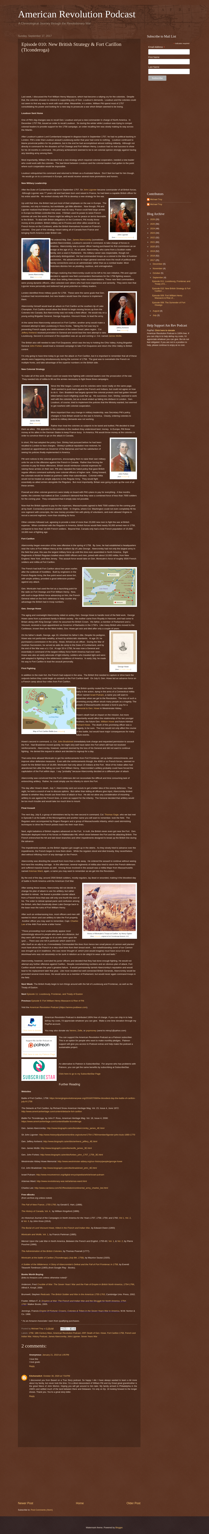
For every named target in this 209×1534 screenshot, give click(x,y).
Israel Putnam (97, 695)
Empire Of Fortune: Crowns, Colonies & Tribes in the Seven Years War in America (79, 1311)
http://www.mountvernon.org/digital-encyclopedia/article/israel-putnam (70, 1174)
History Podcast (39, 1336)
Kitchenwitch (35, 1376)
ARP (84, 1333)
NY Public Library (124, 669)
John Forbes (36, 346)
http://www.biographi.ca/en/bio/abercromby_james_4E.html (75, 1128)
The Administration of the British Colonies (41, 1251)
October (157, 273)
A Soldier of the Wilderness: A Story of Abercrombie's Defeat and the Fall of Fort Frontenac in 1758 (69, 1264)
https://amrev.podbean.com (73, 1007)
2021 (152, 242)
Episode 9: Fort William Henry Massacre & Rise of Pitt (57, 1001)
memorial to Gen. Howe (87, 708)
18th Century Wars (43, 1333)
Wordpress (125, 476)
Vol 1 (121, 1218)
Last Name (153, 67)
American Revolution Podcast (77, 14)
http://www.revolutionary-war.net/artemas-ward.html (62, 1181)
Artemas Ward (36, 871)
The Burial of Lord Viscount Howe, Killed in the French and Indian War (55, 1228)
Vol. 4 (35, 1211)
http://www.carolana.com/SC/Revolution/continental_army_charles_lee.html (71, 1188)
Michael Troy (156, 199)
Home (80, 1503)
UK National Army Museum (124, 237)
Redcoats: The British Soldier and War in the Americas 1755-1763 (72, 1294)
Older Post (133, 1503)
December (158, 264)
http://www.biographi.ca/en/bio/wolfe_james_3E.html (66, 1148)
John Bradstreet (65, 741)
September (158, 277)
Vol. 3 (26, 1221)
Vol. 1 (111, 1241)
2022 (152, 237)
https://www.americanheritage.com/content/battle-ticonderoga (51, 1121)
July (155, 315)
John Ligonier (90, 189)
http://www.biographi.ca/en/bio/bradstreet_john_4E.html (70, 1168)
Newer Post (25, 1503)
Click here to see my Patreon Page (39, 1054)
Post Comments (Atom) (42, 1510)
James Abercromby (81, 239)
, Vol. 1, (35, 1234)
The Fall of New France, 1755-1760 (38, 1204)
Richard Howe (83, 725)
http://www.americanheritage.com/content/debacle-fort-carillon (51, 1111)
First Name (153, 57)
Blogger (119, 1527)
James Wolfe (115, 336)
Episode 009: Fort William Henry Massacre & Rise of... (167, 296)
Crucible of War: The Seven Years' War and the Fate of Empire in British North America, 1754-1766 (85, 1284)
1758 (31, 1333)
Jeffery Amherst (29, 332)
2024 (152, 228)
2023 (152, 233)
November (158, 268)
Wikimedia (37, 277)
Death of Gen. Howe (96, 1333)
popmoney (91, 1030)
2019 (152, 251)
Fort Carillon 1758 (115, 1333)
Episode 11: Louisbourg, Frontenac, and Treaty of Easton (55, 994)
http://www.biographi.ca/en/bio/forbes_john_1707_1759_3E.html (71, 1154)
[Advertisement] (79, 1474)
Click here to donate (32, 1030)
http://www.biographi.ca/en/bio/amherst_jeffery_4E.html (70, 1141)
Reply (32, 1366)
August (156, 311)
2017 (152, 260)
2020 (152, 246)
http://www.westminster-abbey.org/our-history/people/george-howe (89, 1161)
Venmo (72, 1030)
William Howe (107, 721)
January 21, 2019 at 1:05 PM (55, 1355)
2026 (152, 219)
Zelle (79, 1030)
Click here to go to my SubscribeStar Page (80, 1074)
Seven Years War (89, 1336)
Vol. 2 (128, 1218)
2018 (152, 255)
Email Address (156, 47)
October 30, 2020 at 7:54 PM (56, 1376)
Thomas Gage (112, 814)
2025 (152, 224)
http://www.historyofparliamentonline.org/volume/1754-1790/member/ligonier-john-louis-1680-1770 (87, 1134)
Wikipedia (36, 423)
